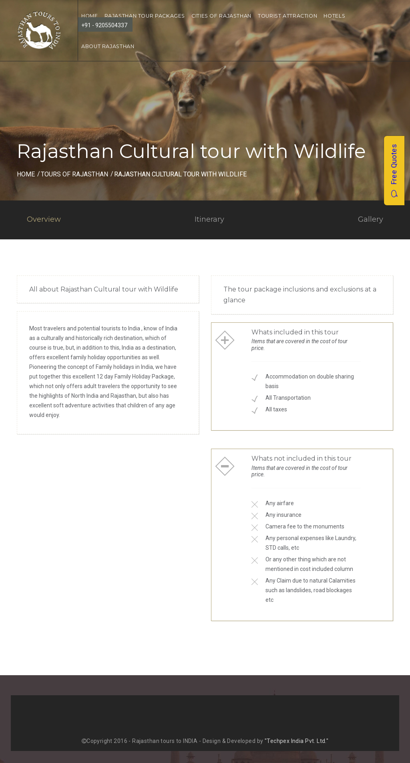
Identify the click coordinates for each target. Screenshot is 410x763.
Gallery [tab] (370, 219)
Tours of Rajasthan (74, 174)
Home (26, 174)
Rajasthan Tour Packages (145, 16)
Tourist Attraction (287, 16)
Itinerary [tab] (209, 219)
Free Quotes (394, 170)
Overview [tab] (44, 219)
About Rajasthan (107, 46)
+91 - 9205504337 (104, 25)
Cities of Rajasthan (221, 16)
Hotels (334, 16)
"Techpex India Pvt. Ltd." (297, 741)
